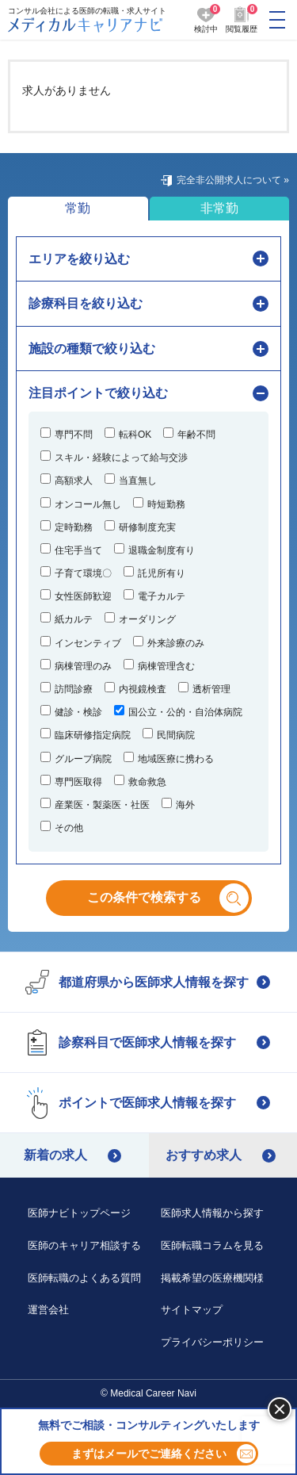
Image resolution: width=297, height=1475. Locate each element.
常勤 (77, 208)
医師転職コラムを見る (212, 1245)
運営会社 (48, 1310)
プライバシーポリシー (212, 1342)
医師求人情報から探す (212, 1213)
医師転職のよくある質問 (84, 1278)
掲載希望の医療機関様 (212, 1278)
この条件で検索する (157, 897)
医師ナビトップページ (79, 1213)
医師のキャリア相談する (84, 1245)
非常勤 (219, 208)
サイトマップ (192, 1310)
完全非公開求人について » (233, 180)
